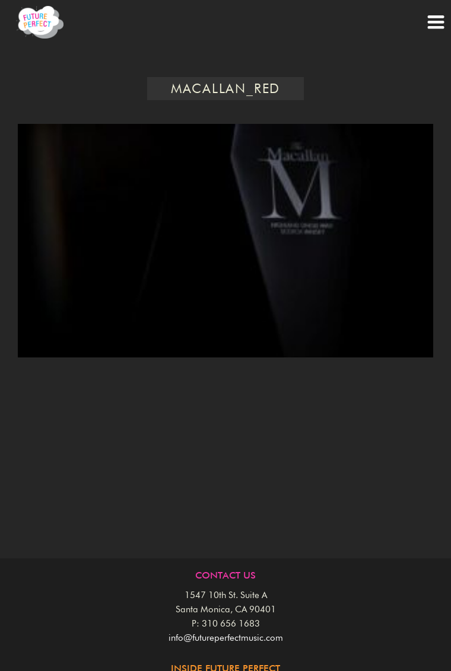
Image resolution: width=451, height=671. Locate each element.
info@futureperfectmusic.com (226, 638)
